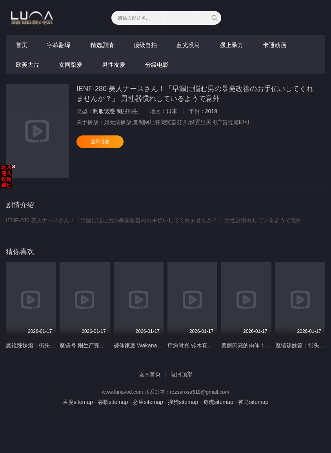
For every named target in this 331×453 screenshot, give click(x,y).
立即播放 (100, 141)
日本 (171, 111)
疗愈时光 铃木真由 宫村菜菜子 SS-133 (214, 345)
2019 (211, 111)
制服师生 (127, 111)
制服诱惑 (104, 111)
